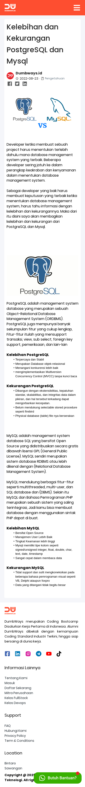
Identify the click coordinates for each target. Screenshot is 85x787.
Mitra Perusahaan (19, 693)
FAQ (8, 725)
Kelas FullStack (16, 698)
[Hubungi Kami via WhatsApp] (58, 778)
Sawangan (13, 768)
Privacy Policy (15, 735)
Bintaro (10, 763)
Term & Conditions (19, 740)
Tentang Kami (16, 678)
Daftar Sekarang (18, 688)
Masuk (10, 683)
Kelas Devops (15, 703)
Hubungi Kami (16, 730)
